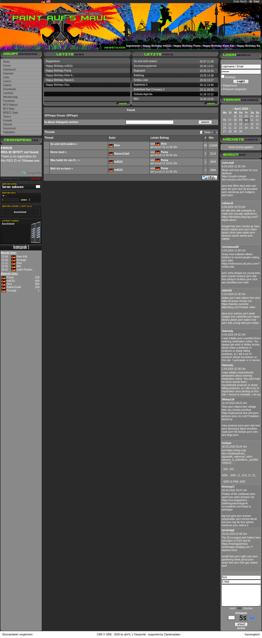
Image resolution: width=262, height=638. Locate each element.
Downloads (9, 89)
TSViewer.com (30, 160)
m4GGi (11, 280)
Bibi (18, 266)
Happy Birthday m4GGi (158, 45)
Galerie (7, 85)
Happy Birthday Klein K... (60, 75)
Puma (10, 277)
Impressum (9, 128)
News (6, 61)
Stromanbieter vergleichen (17, 634)
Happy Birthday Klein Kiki (219, 45)
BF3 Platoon (10, 104)
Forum (7, 65)
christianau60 (230, 246)
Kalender (8, 73)
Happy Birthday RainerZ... (61, 80)
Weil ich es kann (60, 168)
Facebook (9, 100)
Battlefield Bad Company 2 (149, 89)
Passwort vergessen (235, 89)
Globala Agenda (143, 94)
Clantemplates (172, 634)
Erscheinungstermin (145, 66)
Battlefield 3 (140, 84)
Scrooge (21, 260)
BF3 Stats (9, 108)
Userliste (8, 93)
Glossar (7, 124)
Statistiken (9, 132)
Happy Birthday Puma (188, 45)
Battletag (139, 75)
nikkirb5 (227, 290)
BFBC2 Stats (10, 112)
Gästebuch (9, 69)
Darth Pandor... (25, 269)
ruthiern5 (227, 203)
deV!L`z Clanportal (135, 634)
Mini (136, 98)
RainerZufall (14, 287)
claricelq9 (228, 162)
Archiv (241, 628)
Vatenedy (227, 331)
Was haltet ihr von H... (63, 160)
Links (6, 77)
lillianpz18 (228, 399)
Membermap (10, 97)
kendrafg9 (228, 530)
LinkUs (7, 81)
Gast (256, 1)
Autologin (230, 77)
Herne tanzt (57, 152)
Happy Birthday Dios (58, 84)
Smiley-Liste (141, 80)
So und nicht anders (145, 61)
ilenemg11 (228, 486)
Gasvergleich (252, 634)
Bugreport (139, 70)
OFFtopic (50, 115)
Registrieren (134, 45)
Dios (19, 263)
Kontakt (7, 120)
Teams (7, 116)
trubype (226, 443)
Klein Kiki (21, 256)
